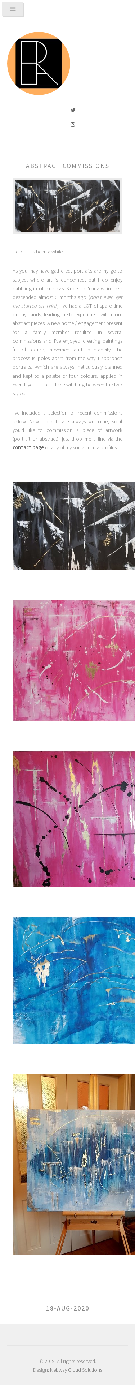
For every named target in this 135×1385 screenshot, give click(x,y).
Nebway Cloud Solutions (76, 1370)
